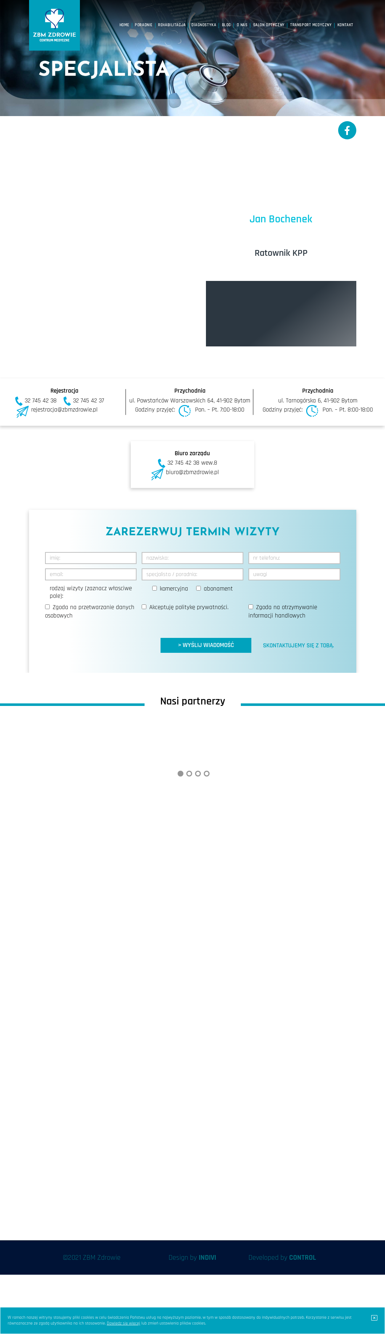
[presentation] (100, 638)
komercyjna (174, 589)
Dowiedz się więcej (123, 1323)
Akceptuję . (188, 607)
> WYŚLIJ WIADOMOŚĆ (206, 645)
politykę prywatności (201, 607)
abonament (218, 589)
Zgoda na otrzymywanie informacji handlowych (282, 611)
